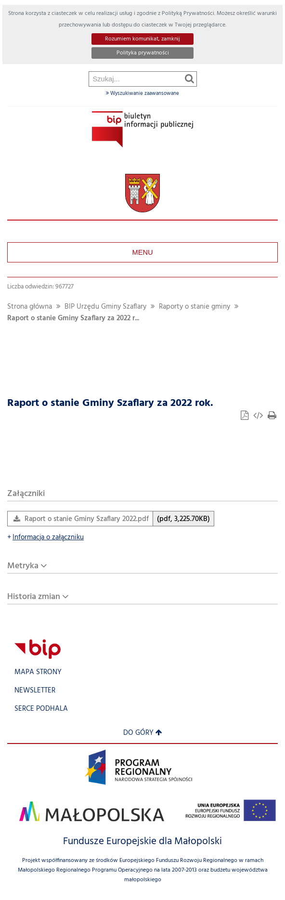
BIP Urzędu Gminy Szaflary (105, 307)
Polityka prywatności (143, 53)
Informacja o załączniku (45, 537)
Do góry (142, 733)
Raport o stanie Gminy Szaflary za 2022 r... (73, 318)
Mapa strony (38, 672)
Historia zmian (33, 597)
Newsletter (34, 690)
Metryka (23, 566)
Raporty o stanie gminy (194, 307)
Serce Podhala (41, 709)
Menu (142, 252)
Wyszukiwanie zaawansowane (142, 93)
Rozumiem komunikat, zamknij (142, 39)
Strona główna (29, 307)
